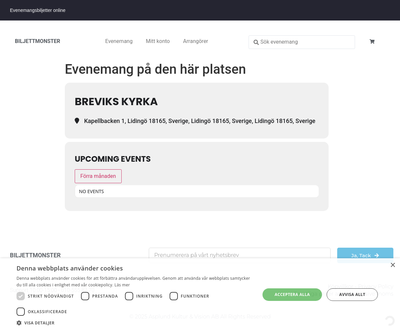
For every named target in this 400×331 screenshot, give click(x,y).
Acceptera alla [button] (292, 294)
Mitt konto (158, 41)
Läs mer (122, 285)
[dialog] (200, 294)
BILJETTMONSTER (37, 41)
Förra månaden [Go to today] (98, 176)
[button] (135, 322)
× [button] (392, 265)
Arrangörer (195, 41)
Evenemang (119, 41)
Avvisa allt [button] (352, 294)
